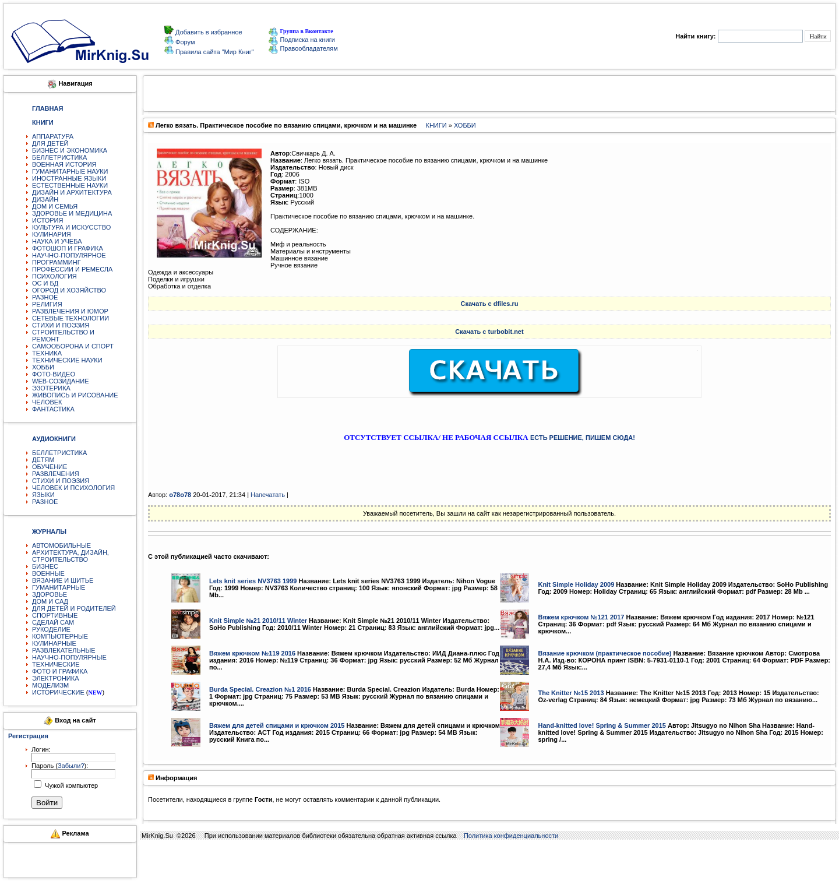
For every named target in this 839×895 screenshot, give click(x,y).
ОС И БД (45, 283)
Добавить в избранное (208, 32)
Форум (184, 41)
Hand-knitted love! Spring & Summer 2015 (601, 725)
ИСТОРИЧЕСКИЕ (58, 692)
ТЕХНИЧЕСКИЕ (56, 664)
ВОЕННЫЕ (48, 573)
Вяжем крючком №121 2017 (581, 617)
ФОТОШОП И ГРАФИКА (67, 248)
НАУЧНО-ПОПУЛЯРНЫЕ (69, 657)
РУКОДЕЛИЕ (51, 629)
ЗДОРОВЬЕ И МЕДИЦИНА (72, 213)
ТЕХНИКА (47, 353)
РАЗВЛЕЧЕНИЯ (55, 473)
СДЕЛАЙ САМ (53, 622)
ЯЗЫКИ (43, 494)
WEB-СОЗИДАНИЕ (60, 381)
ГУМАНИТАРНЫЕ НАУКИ (70, 171)
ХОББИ (43, 367)
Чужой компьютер (70, 785)
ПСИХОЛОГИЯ (54, 276)
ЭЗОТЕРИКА (51, 388)
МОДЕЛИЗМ (50, 685)
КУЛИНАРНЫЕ (54, 643)
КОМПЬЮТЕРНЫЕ (60, 636)
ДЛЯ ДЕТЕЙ (50, 143)
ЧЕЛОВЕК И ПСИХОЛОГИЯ (73, 487)
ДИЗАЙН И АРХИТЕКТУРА (72, 192)
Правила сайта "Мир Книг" (214, 51)
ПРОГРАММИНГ (56, 262)
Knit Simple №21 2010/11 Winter (258, 620)
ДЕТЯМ (43, 459)
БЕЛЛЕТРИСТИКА (59, 157)
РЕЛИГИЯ (47, 304)
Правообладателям (303, 48)
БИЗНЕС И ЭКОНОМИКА (69, 150)
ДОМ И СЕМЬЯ (54, 206)
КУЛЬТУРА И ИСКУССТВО (71, 227)
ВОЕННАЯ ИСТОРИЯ (64, 164)
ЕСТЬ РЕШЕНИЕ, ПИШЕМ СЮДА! (582, 437)
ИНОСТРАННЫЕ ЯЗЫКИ (69, 178)
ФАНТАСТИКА (53, 409)
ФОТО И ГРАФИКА (59, 671)
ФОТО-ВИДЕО (53, 374)
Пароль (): (59, 765)
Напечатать (268, 494)
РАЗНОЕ (45, 297)
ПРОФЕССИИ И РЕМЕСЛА (72, 269)
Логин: (41, 749)
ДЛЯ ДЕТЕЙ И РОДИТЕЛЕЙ (74, 608)
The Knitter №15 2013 (571, 692)
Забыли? (71, 765)
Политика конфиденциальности (511, 835)
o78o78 (180, 494)
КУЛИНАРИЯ (51, 234)
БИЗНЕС (45, 566)
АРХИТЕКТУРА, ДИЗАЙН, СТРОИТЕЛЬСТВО (70, 556)
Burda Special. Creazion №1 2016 (260, 689)
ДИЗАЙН (45, 199)
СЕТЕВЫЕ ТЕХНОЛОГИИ (70, 318)
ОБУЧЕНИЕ (49, 466)
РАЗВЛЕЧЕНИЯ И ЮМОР (70, 311)
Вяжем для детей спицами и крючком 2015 (276, 725)
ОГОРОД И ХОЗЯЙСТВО (69, 290)
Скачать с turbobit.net (489, 331)
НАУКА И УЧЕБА (57, 241)
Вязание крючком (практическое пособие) (604, 653)
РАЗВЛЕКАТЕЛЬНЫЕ (64, 650)
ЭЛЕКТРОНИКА (55, 678)
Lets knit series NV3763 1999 (253, 580)
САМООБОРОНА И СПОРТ (73, 346)
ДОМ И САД (50, 601)
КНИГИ (436, 125)
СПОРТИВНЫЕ (54, 615)
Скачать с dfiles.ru (490, 303)
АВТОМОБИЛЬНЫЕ (61, 545)
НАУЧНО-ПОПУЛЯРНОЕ (69, 255)
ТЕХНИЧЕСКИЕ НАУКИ (67, 360)
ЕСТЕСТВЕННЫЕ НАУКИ (70, 185)
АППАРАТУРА (52, 136)
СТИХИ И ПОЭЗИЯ (60, 325)
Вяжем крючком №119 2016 (252, 653)
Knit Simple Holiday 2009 (576, 584)
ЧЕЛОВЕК (47, 402)
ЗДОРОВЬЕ (49, 594)
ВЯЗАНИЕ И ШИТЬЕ (62, 580)
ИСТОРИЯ (47, 220)
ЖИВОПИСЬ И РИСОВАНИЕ (75, 395)
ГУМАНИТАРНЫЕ (58, 587)
